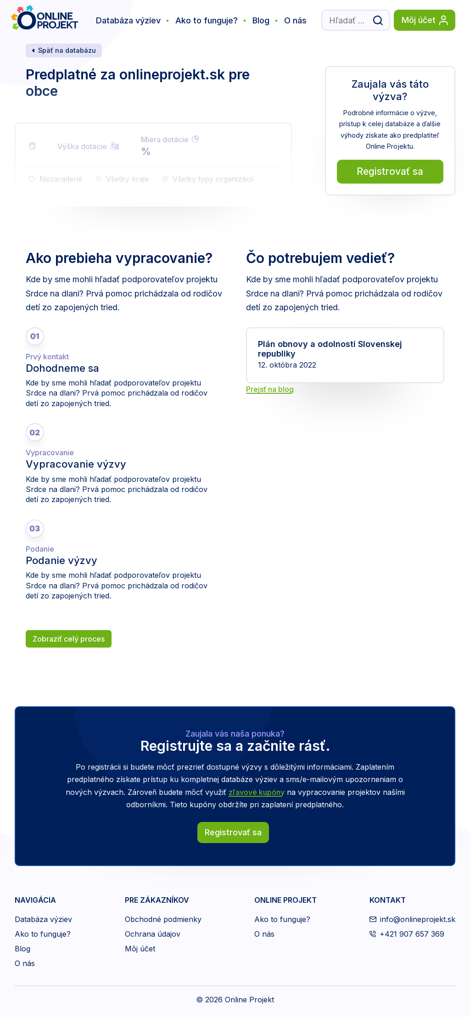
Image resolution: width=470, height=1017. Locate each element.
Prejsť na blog (270, 389)
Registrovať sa (390, 171)
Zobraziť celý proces (69, 638)
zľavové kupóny (257, 792)
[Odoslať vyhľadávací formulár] (377, 20)
